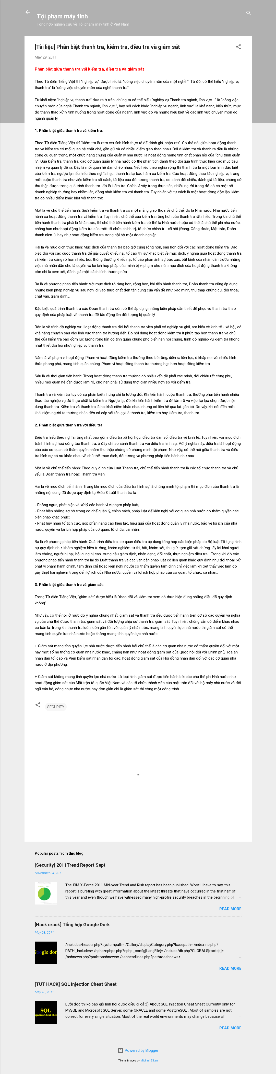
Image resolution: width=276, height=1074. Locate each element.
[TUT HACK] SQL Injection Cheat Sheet (76, 984)
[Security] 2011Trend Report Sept (70, 865)
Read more (230, 909)
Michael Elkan (149, 1060)
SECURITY (55, 707)
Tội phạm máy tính (62, 16)
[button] (238, 48)
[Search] (249, 14)
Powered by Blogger (138, 1050)
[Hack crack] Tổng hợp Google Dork (72, 924)
